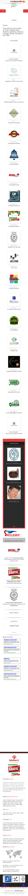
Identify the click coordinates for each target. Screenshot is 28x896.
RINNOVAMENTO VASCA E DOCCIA (14, 102)
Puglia (20, 803)
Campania (18, 800)
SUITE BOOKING (14, 164)
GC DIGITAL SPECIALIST (14, 309)
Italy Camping (13, 841)
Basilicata (9, 800)
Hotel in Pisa (16, 825)
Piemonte (17, 803)
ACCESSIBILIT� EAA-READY (14, 412)
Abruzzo (5, 800)
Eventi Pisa (20, 822)
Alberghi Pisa (5, 827)
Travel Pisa (5, 825)
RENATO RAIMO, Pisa (15, 501)
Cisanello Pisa (22, 828)
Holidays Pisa (5, 828)
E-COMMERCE (14, 330)
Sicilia (8, 804)
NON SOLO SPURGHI (14, 122)
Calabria (13, 800)
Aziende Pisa (11, 824)
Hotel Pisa (21, 825)
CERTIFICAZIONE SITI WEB (14, 371)
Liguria (20, 801)
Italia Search (24, 887)
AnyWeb (2, 887)
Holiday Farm (11, 838)
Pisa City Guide (9, 822)
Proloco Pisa (15, 822)
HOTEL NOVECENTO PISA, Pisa (15, 482)
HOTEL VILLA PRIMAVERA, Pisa (15, 463)
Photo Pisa (16, 824)
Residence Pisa (12, 827)
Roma (7, 812)
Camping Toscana (6, 841)
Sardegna (5, 804)
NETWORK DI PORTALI (9, 867)
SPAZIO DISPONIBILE (13, 59)
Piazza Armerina (9, 814)
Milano (22, 812)
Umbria (4, 806)
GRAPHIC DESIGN (14, 288)
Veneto (13, 806)
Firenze (10, 812)
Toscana (12, 804)
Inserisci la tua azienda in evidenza (14, 60)
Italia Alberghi (14, 840)
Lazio (17, 801)
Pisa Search (10, 825)
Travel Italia (9, 840)
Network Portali (14, 626)
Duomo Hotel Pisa (7, 830)
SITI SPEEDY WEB (14, 185)
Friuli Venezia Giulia (11, 801)
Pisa (4, 812)
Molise (9, 803)
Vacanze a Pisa (12, 828)
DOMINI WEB (14, 350)
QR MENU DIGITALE (14, 205)
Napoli (4, 814)
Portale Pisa (5, 824)
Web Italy (20, 840)
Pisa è (17, 828)
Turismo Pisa (22, 824)
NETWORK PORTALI (14, 226)
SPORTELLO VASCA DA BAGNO (14, 81)
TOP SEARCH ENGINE (14, 143)
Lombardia (5, 803)
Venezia (14, 812)
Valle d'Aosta (9, 806)
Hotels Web (5, 838)
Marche (12, 803)
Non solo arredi (19, 843)
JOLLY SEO (14, 267)
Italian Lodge (17, 838)
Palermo (18, 812)
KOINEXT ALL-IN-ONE (14, 247)
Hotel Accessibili (12, 843)
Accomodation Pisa (19, 827)
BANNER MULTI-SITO (14, 392)
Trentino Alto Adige (18, 804)
